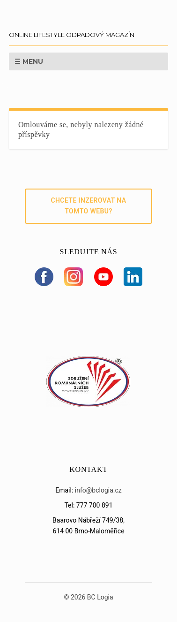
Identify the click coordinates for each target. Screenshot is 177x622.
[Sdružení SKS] (88, 405)
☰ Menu (29, 61)
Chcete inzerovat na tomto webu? (88, 206)
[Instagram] (73, 276)
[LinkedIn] (133, 276)
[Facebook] (44, 276)
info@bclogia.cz (98, 490)
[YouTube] (103, 276)
